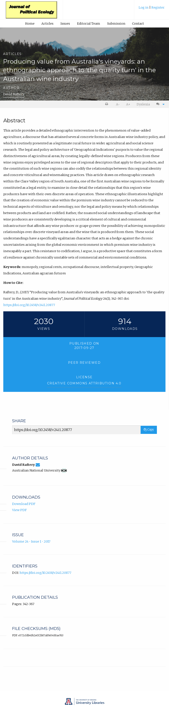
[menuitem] (152, 9)
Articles (47, 24)
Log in (144, 7)
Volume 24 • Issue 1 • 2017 (31, 541)
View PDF (19, 510)
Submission (116, 24)
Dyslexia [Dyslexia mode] (143, 104)
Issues (65, 24)
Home (30, 24)
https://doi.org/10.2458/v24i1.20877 (29, 305)
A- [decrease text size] (118, 104)
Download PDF (23, 504)
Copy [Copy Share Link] (149, 429)
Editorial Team (88, 24)
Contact (138, 24)
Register (158, 7)
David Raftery (13, 94)
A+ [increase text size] (128, 104)
